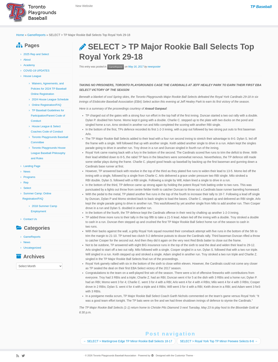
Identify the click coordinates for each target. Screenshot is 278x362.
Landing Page (32, 166)
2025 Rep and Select (36, 54)
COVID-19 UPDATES (37, 70)
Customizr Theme (184, 355)
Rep (26, 182)
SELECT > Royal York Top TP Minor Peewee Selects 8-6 (219, 341)
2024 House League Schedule (50, 99)
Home (20, 35)
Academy (29, 65)
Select (27, 188)
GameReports (36, 35)
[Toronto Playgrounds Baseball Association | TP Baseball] (32, 12)
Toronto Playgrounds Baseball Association (114, 355)
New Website (84, 6)
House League (32, 76)
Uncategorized (32, 247)
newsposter (154, 66)
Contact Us (30, 219)
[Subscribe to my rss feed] (19, 356)
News (27, 171)
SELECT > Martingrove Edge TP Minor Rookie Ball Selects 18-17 (127, 341)
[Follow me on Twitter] (25, 356)
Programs (29, 177)
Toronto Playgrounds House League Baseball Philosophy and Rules (48, 153)
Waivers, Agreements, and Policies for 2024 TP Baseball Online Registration (48, 88)
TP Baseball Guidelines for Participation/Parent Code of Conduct (48, 115)
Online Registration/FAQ (46, 104)
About (27, 59)
